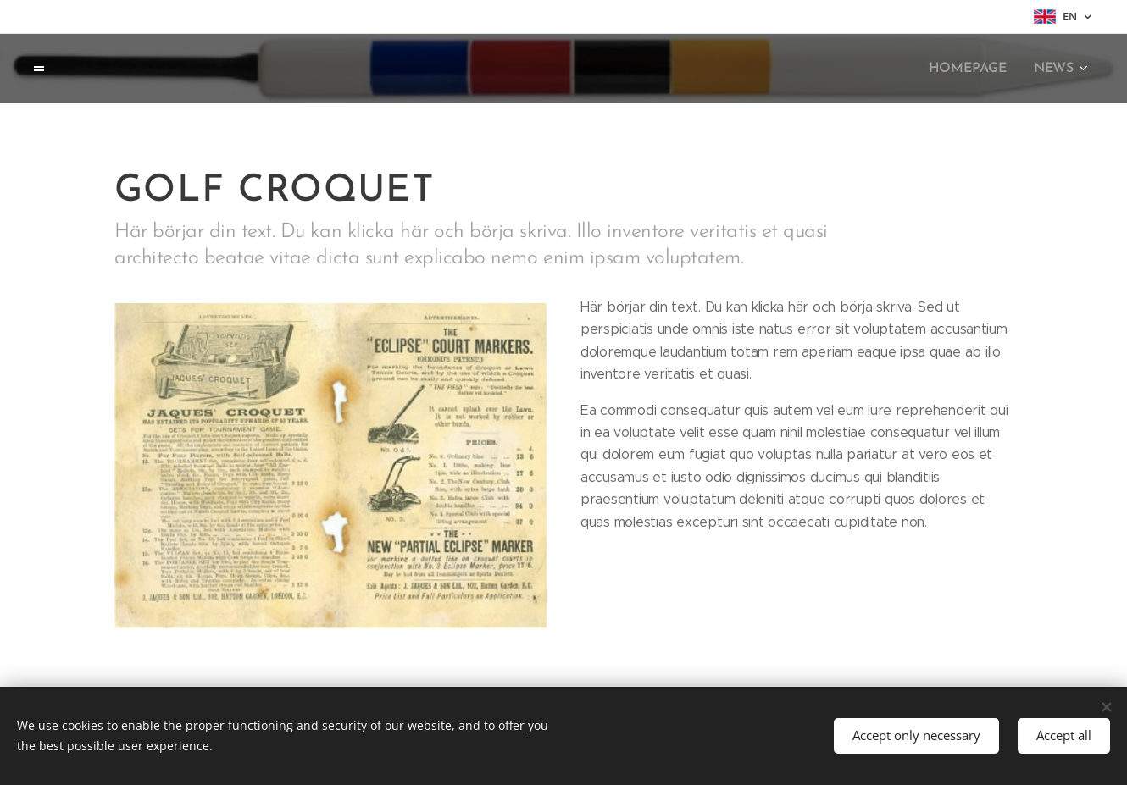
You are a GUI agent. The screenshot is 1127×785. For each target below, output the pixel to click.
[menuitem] (975, 68)
